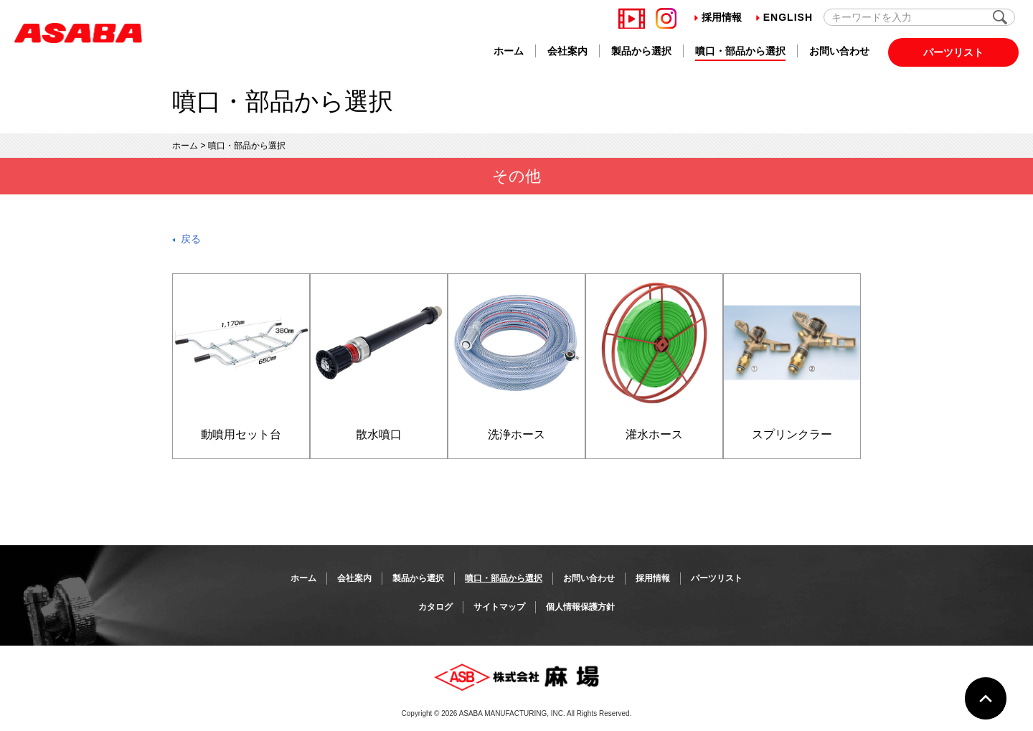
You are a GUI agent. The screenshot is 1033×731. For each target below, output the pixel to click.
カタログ (435, 607)
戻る (191, 239)
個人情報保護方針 (580, 607)
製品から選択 (641, 51)
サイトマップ (499, 607)
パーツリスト (953, 52)
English (784, 17)
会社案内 (567, 51)
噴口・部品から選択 (740, 51)
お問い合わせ (839, 51)
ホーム (509, 51)
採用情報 (718, 17)
